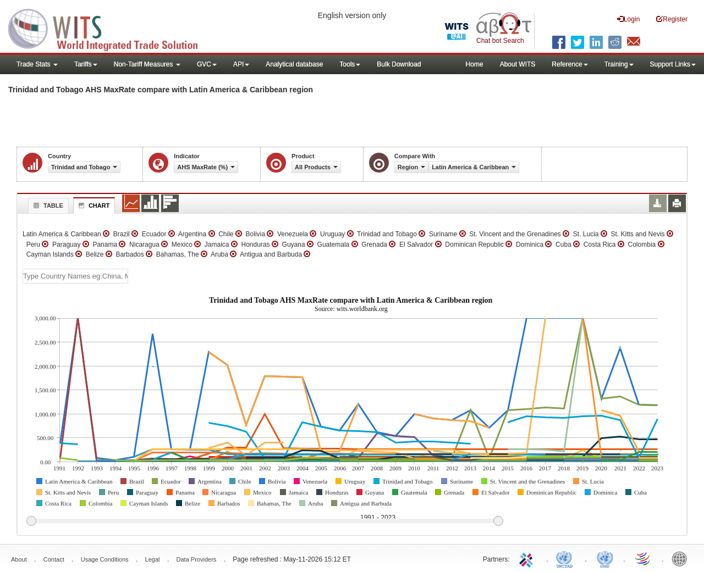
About (19, 559)
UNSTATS (605, 558)
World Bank (682, 558)
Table (47, 205)
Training (619, 64)
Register (672, 19)
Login (628, 19)
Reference (569, 64)
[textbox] (75, 276)
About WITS (518, 64)
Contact (53, 559)
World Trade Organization (643, 558)
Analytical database (294, 64)
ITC (528, 558)
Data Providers (197, 559)
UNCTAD (567, 558)
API (241, 64)
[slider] (264, 521)
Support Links (673, 64)
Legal (152, 559)
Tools (349, 64)
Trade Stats (37, 64)
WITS (110, 27)
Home (474, 64)
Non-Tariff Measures (147, 64)
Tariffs (85, 64)
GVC (207, 64)
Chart (93, 205)
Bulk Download (399, 64)
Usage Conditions (105, 559)
